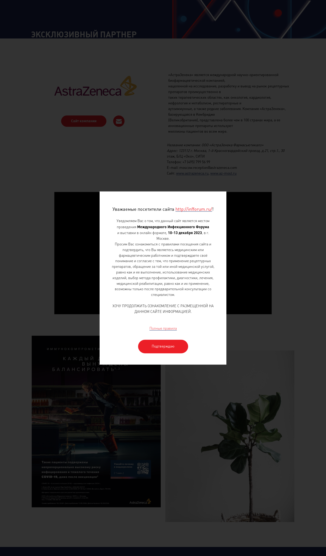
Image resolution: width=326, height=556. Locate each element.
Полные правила (163, 329)
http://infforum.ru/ (193, 209)
